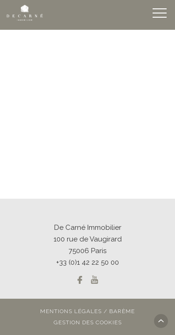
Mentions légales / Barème (87, 311)
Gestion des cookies (88, 322)
